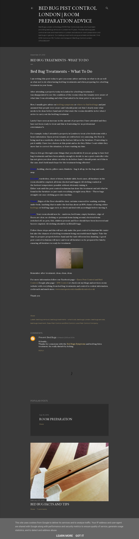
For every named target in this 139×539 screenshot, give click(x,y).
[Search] (107, 7)
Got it (80, 535)
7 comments (42, 509)
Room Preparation (55, 419)
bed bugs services (98, 319)
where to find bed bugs (87, 104)
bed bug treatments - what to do (63, 319)
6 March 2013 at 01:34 (66, 337)
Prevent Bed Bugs (47, 337)
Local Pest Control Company (86, 323)
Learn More (64, 535)
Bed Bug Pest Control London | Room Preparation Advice (68, 14)
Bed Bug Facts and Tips (49, 504)
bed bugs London (84, 319)
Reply (41, 350)
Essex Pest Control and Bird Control (61, 323)
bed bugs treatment (38, 323)
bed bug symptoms (65, 104)
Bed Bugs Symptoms (76, 344)
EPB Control (62, 283)
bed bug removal (43, 319)
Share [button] (32, 316)
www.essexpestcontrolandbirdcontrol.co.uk (75, 289)
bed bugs (34, 207)
